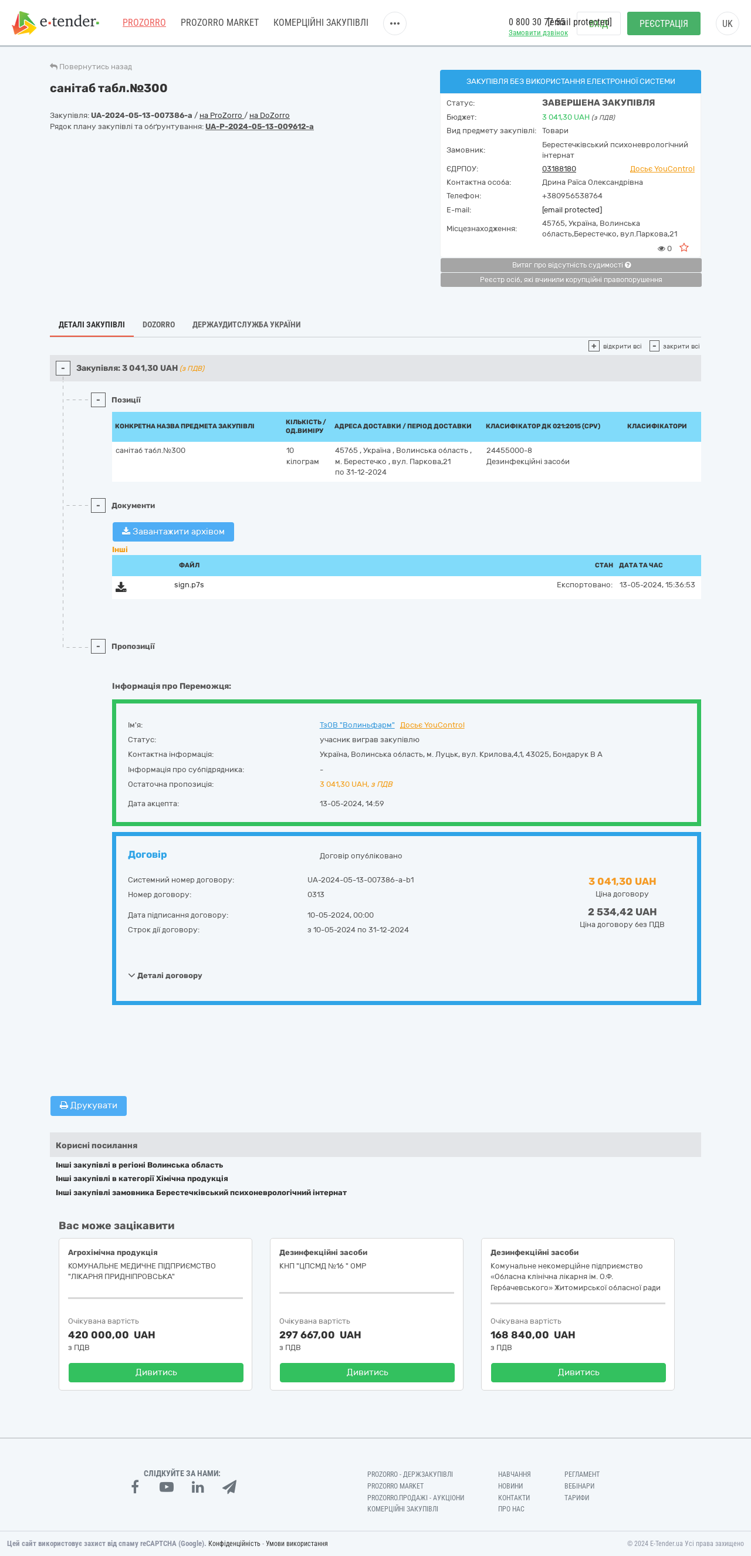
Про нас (511, 1509)
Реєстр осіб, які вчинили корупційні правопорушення (571, 280)
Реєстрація (664, 23)
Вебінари (579, 1486)
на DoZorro (269, 115)
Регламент (582, 1474)
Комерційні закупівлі (320, 23)
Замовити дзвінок (538, 32)
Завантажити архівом (173, 531)
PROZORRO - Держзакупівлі (410, 1474)
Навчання (514, 1474)
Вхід (598, 23)
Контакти (514, 1498)
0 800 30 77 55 (537, 22)
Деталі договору (165, 975)
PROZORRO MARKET (220, 23)
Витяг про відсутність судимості (571, 265)
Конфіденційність (234, 1544)
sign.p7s (189, 584)
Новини (510, 1486)
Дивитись (156, 1372)
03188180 (559, 168)
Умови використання (297, 1544)
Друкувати (88, 1105)
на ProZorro (221, 115)
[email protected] (572, 209)
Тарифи (576, 1498)
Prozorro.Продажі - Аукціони (415, 1498)
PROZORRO (144, 23)
